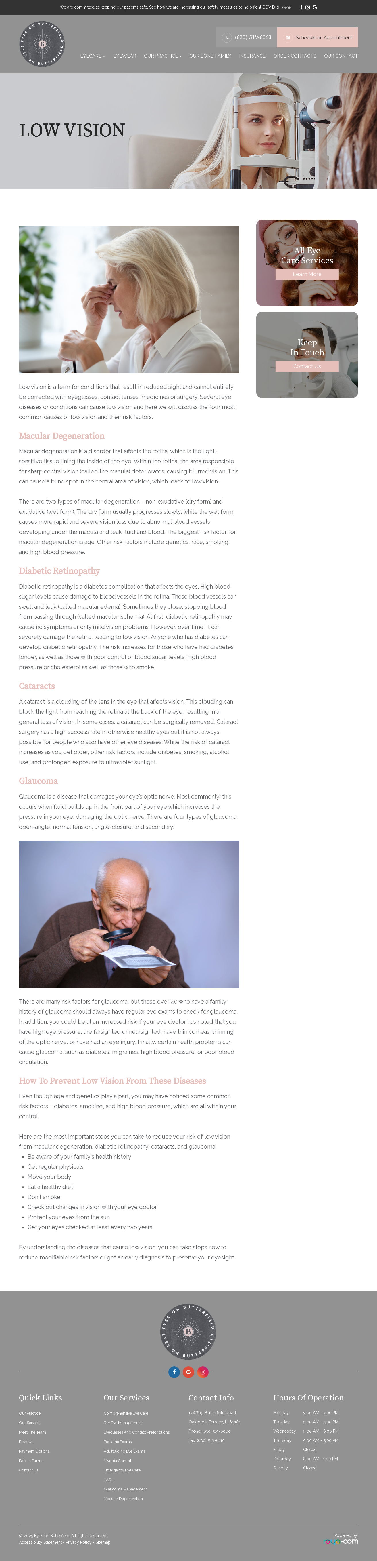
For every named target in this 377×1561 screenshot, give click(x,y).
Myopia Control (118, 1459)
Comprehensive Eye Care (128, 1412)
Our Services (31, 1421)
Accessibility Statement (40, 1541)
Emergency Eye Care (124, 1469)
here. (286, 7)
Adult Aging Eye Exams (126, 1450)
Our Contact (341, 55)
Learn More (307, 273)
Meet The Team (33, 1431)
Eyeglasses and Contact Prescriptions (140, 1431)
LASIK (109, 1478)
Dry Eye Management (124, 1421)
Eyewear (124, 55)
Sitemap (103, 1541)
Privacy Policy (79, 1541)
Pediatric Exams (119, 1440)
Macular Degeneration (125, 1497)
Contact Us (307, 365)
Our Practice (31, 1412)
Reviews (27, 1440)
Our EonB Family (210, 55)
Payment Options (35, 1450)
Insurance (252, 55)
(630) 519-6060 (253, 36)
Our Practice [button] (163, 55)
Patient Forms (32, 1459)
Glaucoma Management (127, 1488)
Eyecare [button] (92, 55)
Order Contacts (294, 55)
